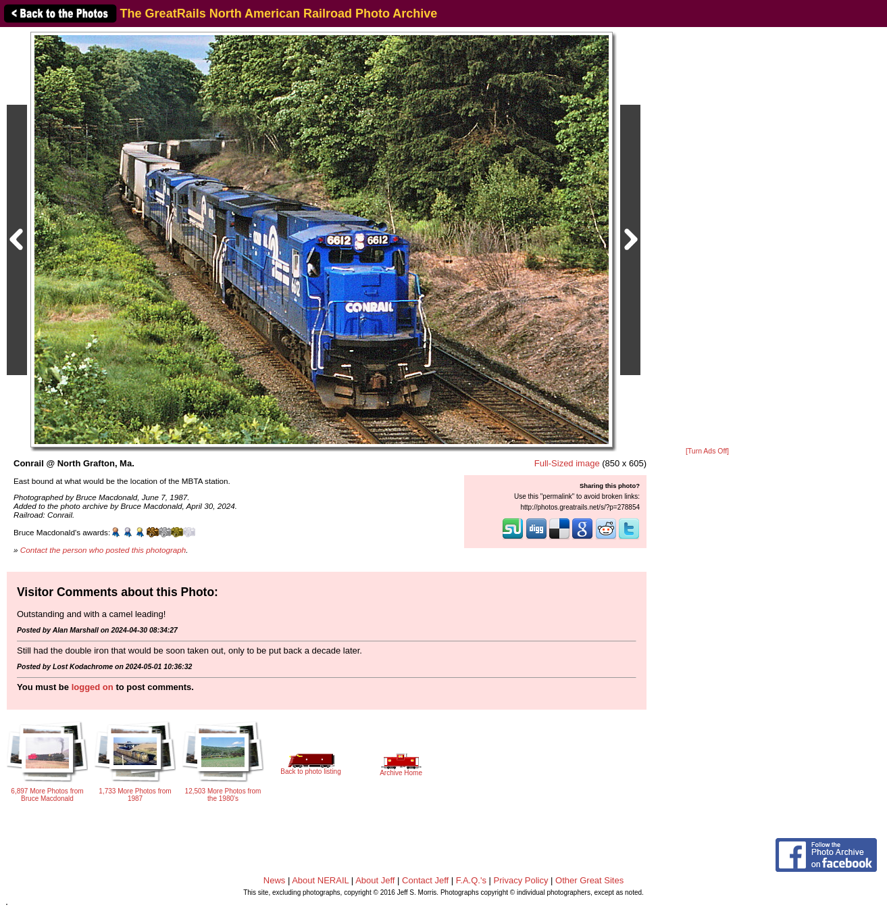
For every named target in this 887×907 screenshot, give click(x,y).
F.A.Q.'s (471, 880)
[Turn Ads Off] (707, 451)
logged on (92, 687)
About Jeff (375, 880)
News (274, 880)
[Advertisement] (707, 238)
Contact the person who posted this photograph (103, 549)
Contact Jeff (425, 880)
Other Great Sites (589, 880)
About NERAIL (320, 880)
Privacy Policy (521, 880)
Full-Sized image (567, 463)
